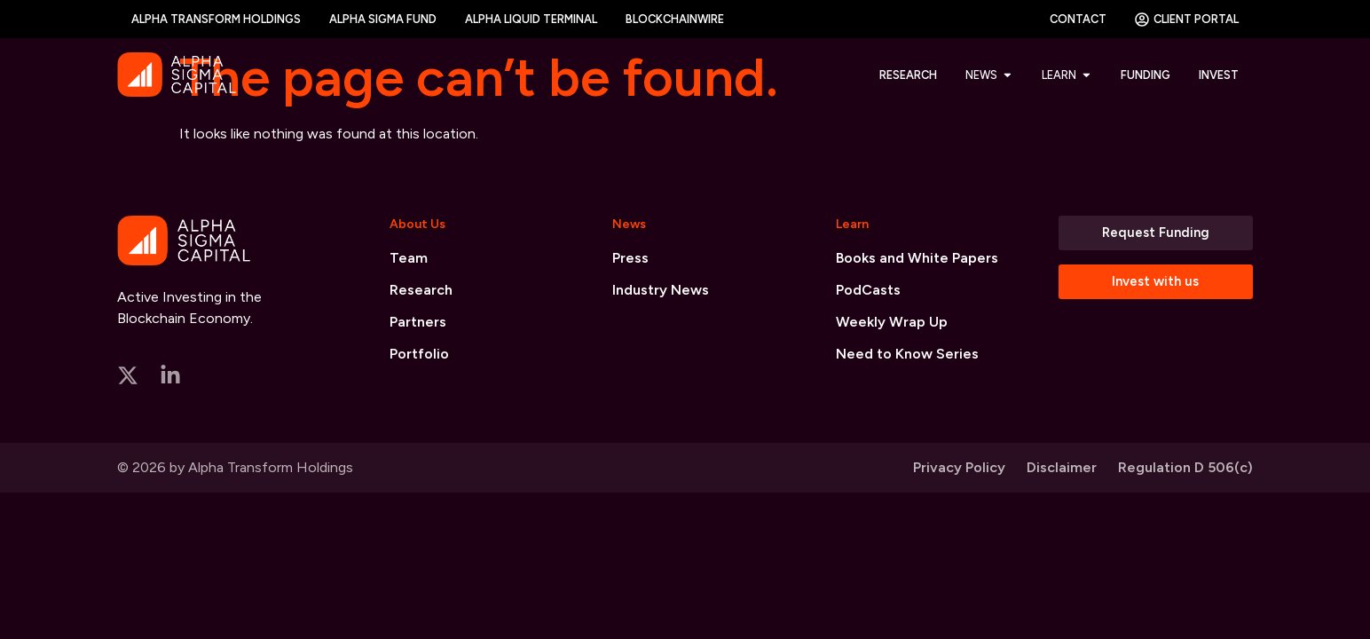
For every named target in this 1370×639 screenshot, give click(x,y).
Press (630, 257)
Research (421, 289)
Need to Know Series (907, 353)
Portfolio (419, 353)
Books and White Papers (917, 257)
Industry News (660, 289)
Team (409, 257)
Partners (418, 321)
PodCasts (868, 289)
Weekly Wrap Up (892, 321)
